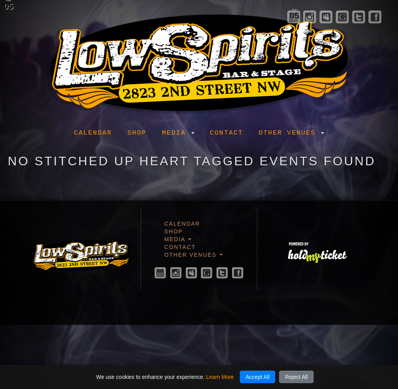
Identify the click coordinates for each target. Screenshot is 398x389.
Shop (137, 133)
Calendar (93, 133)
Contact (226, 133)
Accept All (257, 377)
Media (178, 133)
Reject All (296, 377)
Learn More (220, 377)
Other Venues (291, 133)
